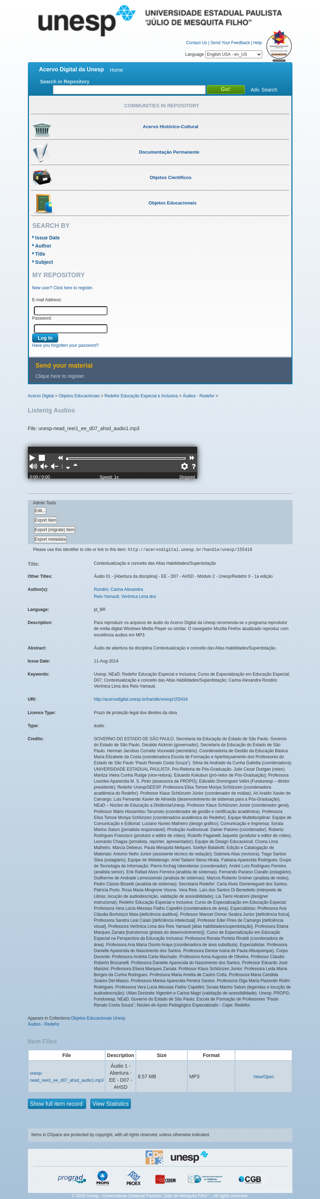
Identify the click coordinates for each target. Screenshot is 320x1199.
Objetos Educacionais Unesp (98, 1018)
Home (116, 70)
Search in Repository (65, 81)
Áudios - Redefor (199, 395)
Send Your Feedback (230, 42)
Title (40, 254)
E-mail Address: (47, 299)
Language (223, 54)
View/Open (263, 1076)
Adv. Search (264, 90)
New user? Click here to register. (62, 287)
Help (257, 42)
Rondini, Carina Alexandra (118, 589)
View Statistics (110, 1104)
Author (43, 246)
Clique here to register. (60, 376)
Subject (44, 262)
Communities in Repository (161, 105)
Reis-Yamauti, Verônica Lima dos (125, 596)
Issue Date (47, 238)
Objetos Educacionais (79, 395)
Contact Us (196, 42)
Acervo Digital (41, 395)
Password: (42, 318)
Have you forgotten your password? (65, 345)
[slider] (67, 459)
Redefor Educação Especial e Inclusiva (141, 395)
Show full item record (57, 1104)
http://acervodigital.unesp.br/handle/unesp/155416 (141, 699)
